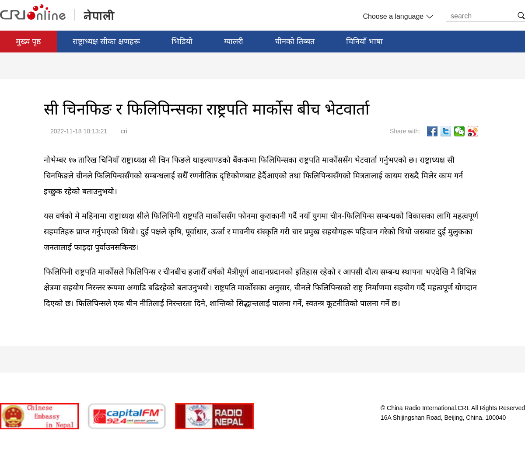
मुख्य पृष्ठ (28, 41)
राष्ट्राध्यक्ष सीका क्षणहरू (106, 41)
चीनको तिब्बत (295, 41)
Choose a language (397, 16)
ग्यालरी (233, 41)
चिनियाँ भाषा (364, 41)
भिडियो (182, 41)
